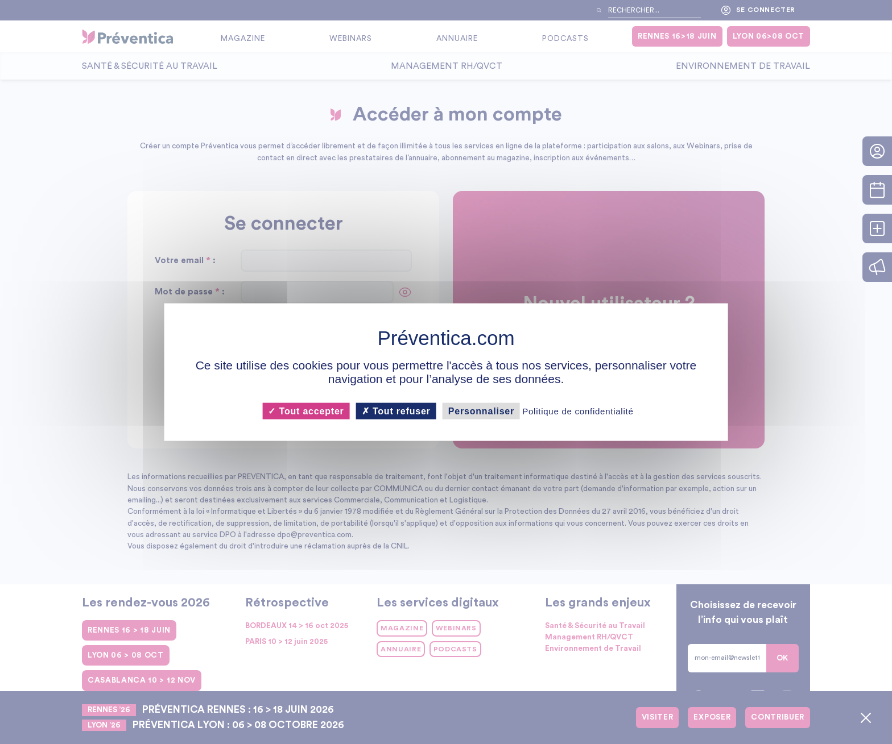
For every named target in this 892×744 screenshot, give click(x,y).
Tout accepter (306, 411)
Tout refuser (396, 411)
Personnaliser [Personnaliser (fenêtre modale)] (481, 411)
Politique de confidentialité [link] (577, 411)
